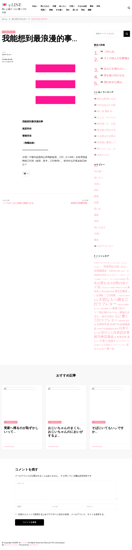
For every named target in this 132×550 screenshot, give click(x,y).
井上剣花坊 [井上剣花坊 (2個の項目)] (121, 279)
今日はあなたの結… (105, 105)
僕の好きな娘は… (111, 82)
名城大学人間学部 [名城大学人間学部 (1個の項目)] (124, 296)
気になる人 (45, 6)
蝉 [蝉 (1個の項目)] (104, 345)
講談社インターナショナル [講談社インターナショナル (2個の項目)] (116, 345)
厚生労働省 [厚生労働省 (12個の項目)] (121, 291)
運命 (91, 6)
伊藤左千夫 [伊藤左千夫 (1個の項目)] (119, 288)
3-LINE (11, 4)
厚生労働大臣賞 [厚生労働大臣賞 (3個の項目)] (108, 291)
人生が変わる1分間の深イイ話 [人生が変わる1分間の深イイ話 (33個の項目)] (111, 283)
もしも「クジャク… (105, 117)
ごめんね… (108, 51)
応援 (54, 6)
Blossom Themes (11, 545)
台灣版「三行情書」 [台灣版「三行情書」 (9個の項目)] (107, 295)
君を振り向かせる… (113, 75)
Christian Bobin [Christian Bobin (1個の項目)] (115, 263)
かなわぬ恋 (82, 6)
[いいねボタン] (25, 174)
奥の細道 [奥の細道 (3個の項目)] (104, 308)
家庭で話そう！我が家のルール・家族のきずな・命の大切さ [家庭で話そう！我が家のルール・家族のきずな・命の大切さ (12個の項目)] (112, 312)
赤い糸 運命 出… (104, 111)
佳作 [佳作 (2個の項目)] (125, 287)
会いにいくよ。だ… (105, 148)
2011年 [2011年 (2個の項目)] (107, 263)
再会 (83, 10)
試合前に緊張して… (105, 142)
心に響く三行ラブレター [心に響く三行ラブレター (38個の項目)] (111, 318)
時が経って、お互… (105, 123)
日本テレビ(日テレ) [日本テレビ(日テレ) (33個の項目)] (111, 330)
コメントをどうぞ (9, 62)
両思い (43, 10)
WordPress (33, 545)
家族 (51, 10)
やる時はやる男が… (105, 136)
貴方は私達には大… (105, 98)
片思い (72, 6)
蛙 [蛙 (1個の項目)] (102, 345)
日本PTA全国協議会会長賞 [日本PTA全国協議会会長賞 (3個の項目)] (107, 329)
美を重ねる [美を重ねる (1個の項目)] (97, 345)
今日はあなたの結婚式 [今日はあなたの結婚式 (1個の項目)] (108, 288)
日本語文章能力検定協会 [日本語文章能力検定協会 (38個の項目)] (112, 334)
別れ (68, 10)
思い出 (75, 10)
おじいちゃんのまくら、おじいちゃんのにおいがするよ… (65, 432)
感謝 (89, 10)
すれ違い (59, 10)
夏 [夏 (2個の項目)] (97, 300)
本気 (98, 6)
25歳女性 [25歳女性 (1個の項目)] (97, 263)
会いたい (62, 6)
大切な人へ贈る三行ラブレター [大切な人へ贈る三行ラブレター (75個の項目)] (111, 301)
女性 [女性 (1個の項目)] (110, 309)
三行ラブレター (9, 32)
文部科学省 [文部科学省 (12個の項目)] (102, 324)
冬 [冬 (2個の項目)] (100, 291)
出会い (34, 6)
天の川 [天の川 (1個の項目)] (98, 309)
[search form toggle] (129, 8)
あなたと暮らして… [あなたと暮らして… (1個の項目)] (113, 275)
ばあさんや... (102, 154)
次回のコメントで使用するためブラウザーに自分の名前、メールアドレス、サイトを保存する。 (62, 514)
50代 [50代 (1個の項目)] (101, 263)
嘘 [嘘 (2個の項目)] (95, 300)
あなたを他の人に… (113, 68)
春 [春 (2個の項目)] (115, 337)
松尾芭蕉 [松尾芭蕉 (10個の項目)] (122, 337)
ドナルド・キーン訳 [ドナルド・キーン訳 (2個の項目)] (109, 279)
